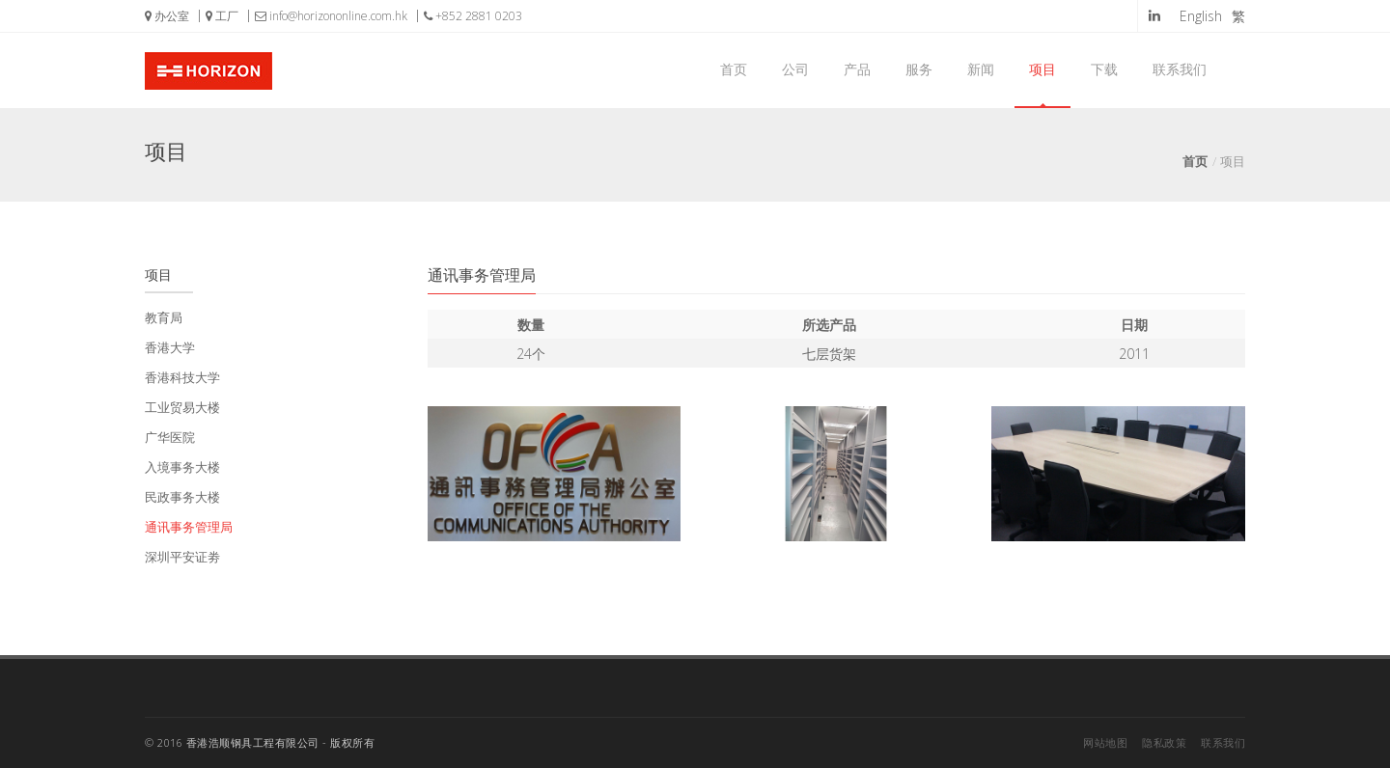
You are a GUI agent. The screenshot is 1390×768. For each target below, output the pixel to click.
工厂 (222, 16)
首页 (733, 69)
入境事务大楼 (182, 467)
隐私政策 (1164, 742)
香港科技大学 (182, 377)
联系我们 (1180, 69)
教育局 (163, 317)
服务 (918, 69)
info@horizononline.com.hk (331, 16)
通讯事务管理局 (189, 526)
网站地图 (1105, 742)
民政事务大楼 (182, 497)
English (1201, 16)
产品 (857, 69)
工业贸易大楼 (182, 407)
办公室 (167, 16)
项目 (1042, 69)
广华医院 (170, 437)
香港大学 (170, 347)
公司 (795, 69)
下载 (1104, 69)
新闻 (980, 69)
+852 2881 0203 (473, 16)
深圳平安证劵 (182, 556)
